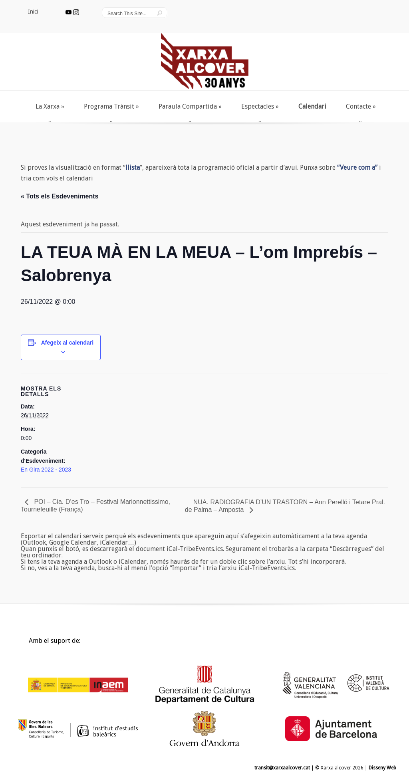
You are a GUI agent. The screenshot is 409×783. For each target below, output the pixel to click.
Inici (22, 643)
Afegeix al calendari (67, 342)
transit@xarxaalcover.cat (282, 768)
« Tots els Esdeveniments (59, 196)
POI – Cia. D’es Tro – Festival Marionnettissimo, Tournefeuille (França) (95, 505)
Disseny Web (382, 768)
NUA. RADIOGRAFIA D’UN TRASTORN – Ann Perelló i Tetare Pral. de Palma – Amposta (285, 506)
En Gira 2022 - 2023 (46, 469)
